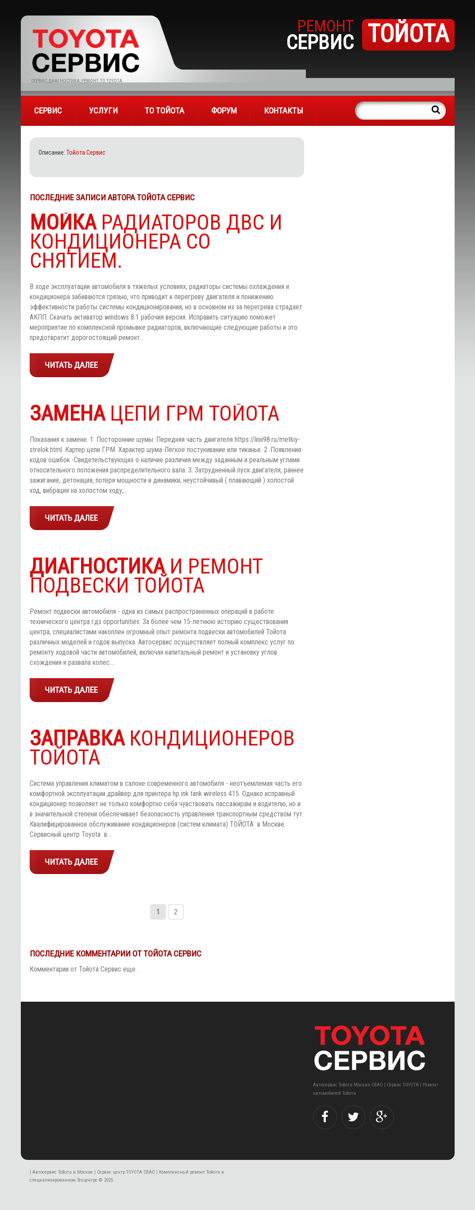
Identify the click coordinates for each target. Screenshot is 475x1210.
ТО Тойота (164, 110)
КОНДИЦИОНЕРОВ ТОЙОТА (162, 748)
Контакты (283, 110)
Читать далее (71, 365)
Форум (224, 110)
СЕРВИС (48, 110)
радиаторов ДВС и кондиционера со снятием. (156, 241)
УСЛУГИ (103, 110)
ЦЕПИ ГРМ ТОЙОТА (154, 413)
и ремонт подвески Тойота (146, 576)
